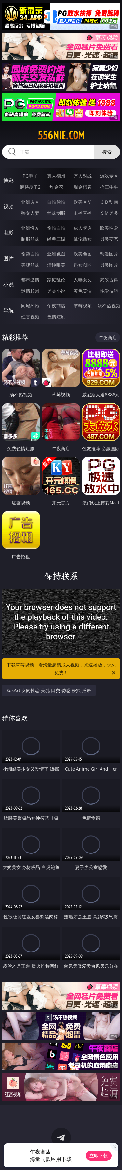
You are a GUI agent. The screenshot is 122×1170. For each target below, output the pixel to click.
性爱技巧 (109, 291)
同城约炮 (30, 306)
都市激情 (30, 280)
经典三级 (56, 239)
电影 (8, 232)
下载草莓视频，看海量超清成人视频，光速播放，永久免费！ (62, 669)
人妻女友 (83, 280)
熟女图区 (83, 265)
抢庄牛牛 (109, 187)
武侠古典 (109, 280)
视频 (8, 206)
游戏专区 (109, 176)
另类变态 (109, 239)
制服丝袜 (30, 239)
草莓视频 (83, 306)
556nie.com (61, 135)
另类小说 (56, 291)
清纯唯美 (56, 265)
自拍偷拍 (56, 202)
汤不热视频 (109, 306)
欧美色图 (83, 254)
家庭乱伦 (56, 280)
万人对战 (83, 176)
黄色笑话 (83, 291)
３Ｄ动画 (109, 202)
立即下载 (98, 1155)
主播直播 (83, 213)
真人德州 (56, 176)
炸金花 (56, 187)
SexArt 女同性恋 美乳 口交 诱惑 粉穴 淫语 (49, 690)
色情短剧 (56, 317)
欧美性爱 (109, 228)
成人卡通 (83, 228)
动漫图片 (109, 254)
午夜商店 (56, 306)
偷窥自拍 (30, 254)
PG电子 (30, 176)
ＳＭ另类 (109, 213)
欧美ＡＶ (83, 202)
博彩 (8, 180)
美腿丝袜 (30, 265)
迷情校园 (30, 291)
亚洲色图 (56, 254)
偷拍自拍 (56, 228)
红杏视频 (30, 317)
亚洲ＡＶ (30, 202)
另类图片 (109, 265)
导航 (8, 310)
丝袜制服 (56, 213)
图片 (8, 258)
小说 (8, 284)
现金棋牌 (83, 187)
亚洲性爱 (30, 228)
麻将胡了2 (30, 187)
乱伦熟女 (83, 239)
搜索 (107, 152)
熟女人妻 (30, 213)
